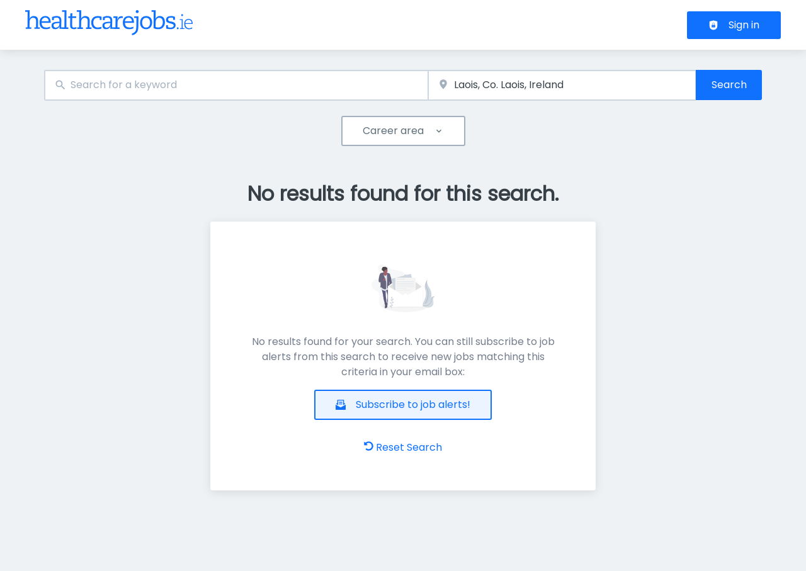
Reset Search (403, 447)
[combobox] (236, 85)
